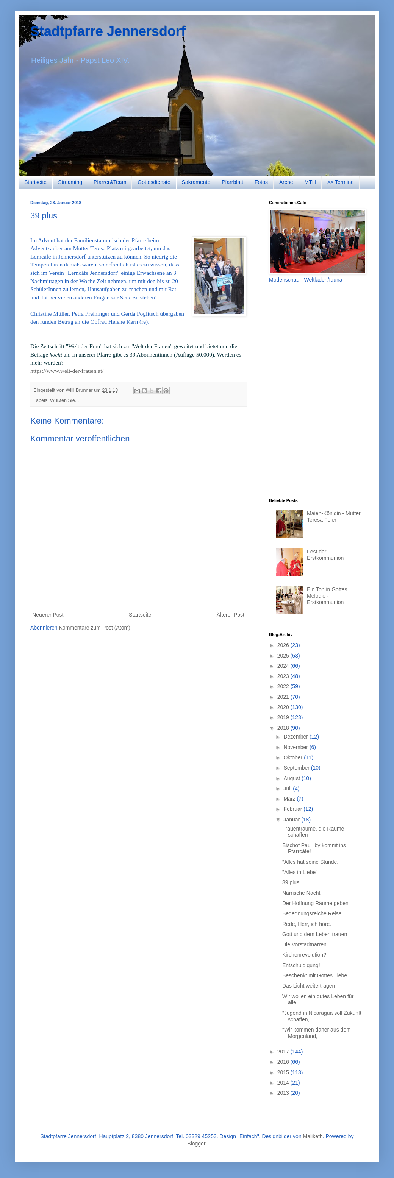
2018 (284, 728)
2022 (284, 686)
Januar (292, 819)
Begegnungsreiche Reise (311, 913)
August (292, 778)
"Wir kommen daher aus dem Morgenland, (316, 1033)
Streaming (70, 182)
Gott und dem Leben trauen (314, 934)
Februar (293, 809)
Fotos (261, 182)
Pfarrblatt (232, 182)
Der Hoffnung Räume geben (315, 903)
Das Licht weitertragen (308, 986)
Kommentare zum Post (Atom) (94, 628)
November (296, 747)
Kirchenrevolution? (304, 955)
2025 (284, 656)
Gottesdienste (154, 182)
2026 (284, 645)
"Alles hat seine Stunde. (310, 862)
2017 (284, 1052)
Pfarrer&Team (110, 182)
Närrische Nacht (301, 893)
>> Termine (340, 182)
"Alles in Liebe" (299, 872)
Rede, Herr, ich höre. (306, 924)
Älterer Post (230, 615)
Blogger (196, 1144)
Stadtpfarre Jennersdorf (108, 31)
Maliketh (313, 1136)
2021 (284, 697)
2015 (284, 1072)
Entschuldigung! (301, 965)
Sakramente (196, 182)
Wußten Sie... (64, 400)
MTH (310, 182)
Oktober (293, 757)
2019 (284, 717)
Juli (288, 788)
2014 (284, 1083)
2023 (284, 676)
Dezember (296, 737)
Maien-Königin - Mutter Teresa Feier (334, 516)
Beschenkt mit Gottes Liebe (314, 975)
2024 (284, 666)
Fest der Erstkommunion (325, 554)
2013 (284, 1093)
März (290, 799)
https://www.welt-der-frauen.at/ (67, 371)
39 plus (290, 882)
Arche (286, 182)
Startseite (35, 182)
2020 (284, 707)
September (297, 768)
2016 (284, 1062)
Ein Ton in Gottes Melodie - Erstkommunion (327, 595)
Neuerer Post (47, 615)
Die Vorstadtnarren (304, 944)
